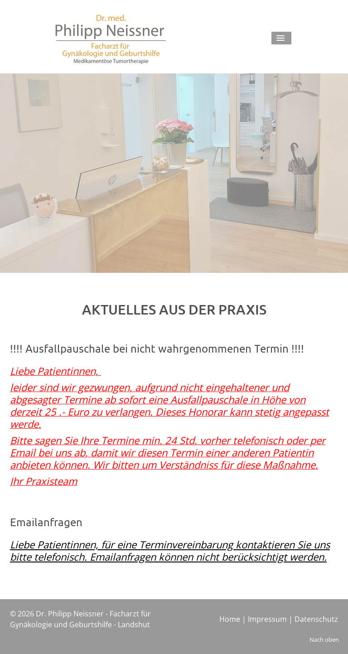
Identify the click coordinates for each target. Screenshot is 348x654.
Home (229, 619)
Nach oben (324, 639)
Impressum (267, 619)
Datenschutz (316, 619)
